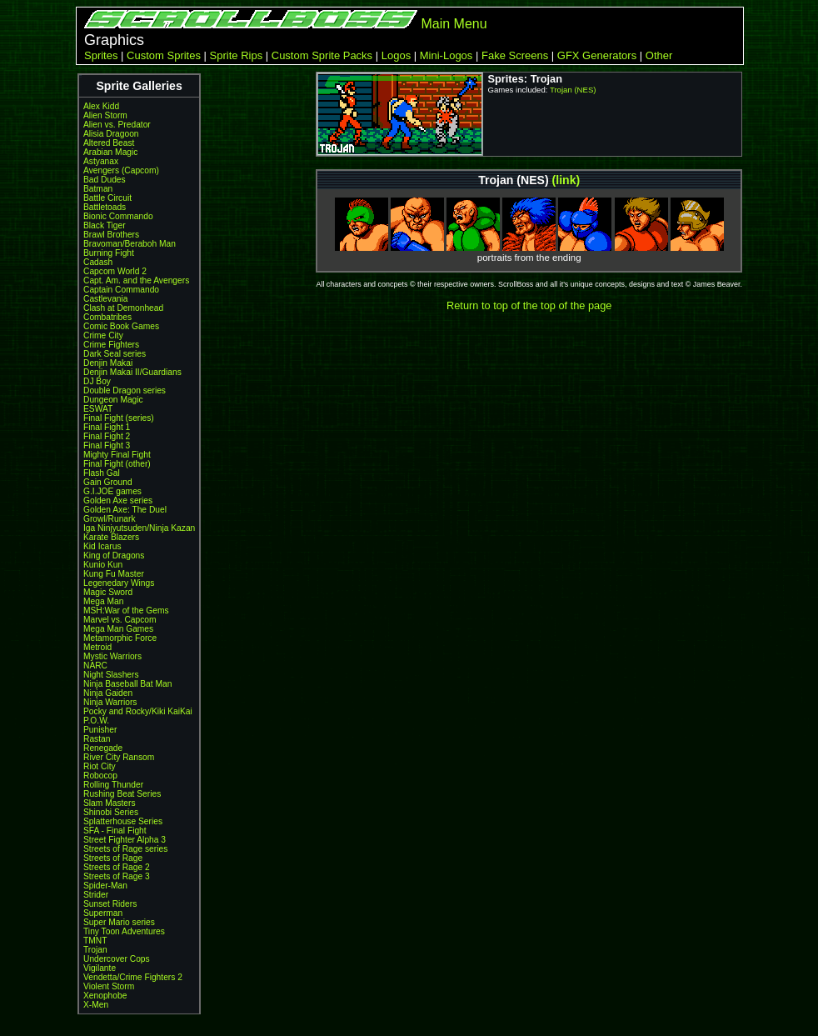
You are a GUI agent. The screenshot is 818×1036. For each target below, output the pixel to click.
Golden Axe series (117, 500)
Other (659, 55)
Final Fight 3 (106, 445)
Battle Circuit (107, 198)
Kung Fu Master (113, 573)
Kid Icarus (102, 546)
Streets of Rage (112, 858)
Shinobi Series (110, 812)
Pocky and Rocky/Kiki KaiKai (137, 711)
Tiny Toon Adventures (124, 931)
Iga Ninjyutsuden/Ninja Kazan (139, 528)
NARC (95, 665)
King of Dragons (113, 555)
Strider (95, 894)
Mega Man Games (118, 628)
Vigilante (99, 968)
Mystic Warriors (112, 656)
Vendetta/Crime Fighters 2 (132, 977)
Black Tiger (104, 225)
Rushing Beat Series (122, 793)
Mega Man (103, 601)
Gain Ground (107, 482)
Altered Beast (108, 143)
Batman (97, 188)
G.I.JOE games (112, 491)
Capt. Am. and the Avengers (136, 280)
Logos (396, 55)
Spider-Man (105, 885)
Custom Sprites (164, 55)
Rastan (96, 738)
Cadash (97, 262)
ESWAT (97, 408)
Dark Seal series (114, 353)
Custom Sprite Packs (322, 55)
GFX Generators (596, 55)
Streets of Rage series (125, 848)
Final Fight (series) (118, 418)
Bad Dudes (104, 179)
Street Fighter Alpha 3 (124, 839)
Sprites (100, 55)
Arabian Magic (110, 152)
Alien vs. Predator (117, 124)
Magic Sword (107, 592)
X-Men (95, 1004)
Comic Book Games (121, 326)
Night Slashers (111, 674)
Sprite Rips (236, 55)
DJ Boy (97, 381)
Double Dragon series (124, 390)
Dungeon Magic (113, 399)
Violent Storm (108, 986)
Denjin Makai (107, 363)
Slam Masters (109, 803)
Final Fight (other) (117, 463)
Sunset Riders (110, 903)
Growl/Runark (109, 518)
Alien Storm (105, 115)
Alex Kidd (101, 106)
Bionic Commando (118, 216)
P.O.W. (96, 720)
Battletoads (104, 207)
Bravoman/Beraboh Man (129, 243)
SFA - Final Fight (115, 830)
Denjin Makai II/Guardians (132, 372)
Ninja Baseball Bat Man (127, 683)
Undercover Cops (116, 958)
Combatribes (107, 317)
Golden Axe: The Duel (125, 509)
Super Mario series (119, 922)
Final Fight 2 (106, 436)
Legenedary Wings (118, 583)
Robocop (100, 775)
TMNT (95, 940)
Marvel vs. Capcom (120, 619)
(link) (566, 180)
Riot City (99, 766)
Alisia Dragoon (111, 133)
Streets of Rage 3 (116, 876)
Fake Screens (514, 55)
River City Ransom (118, 757)
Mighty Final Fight (117, 454)
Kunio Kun (102, 564)
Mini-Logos (446, 55)
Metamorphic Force (120, 638)
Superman (102, 913)
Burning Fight (108, 253)
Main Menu (453, 24)
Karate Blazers (111, 537)
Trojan (95, 949)
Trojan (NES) (573, 89)
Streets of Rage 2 (116, 867)
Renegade (102, 748)
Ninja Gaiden (107, 693)
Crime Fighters (111, 344)
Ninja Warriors (110, 702)
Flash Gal (101, 473)
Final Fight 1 (106, 427)
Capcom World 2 (115, 271)
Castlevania (105, 298)
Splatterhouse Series (122, 821)
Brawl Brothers (111, 234)
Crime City (103, 335)
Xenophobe (105, 995)
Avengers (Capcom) (121, 170)
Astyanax (100, 161)
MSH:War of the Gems (126, 610)
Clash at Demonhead (123, 308)
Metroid (97, 647)
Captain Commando (121, 289)
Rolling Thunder (113, 784)
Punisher (100, 729)
